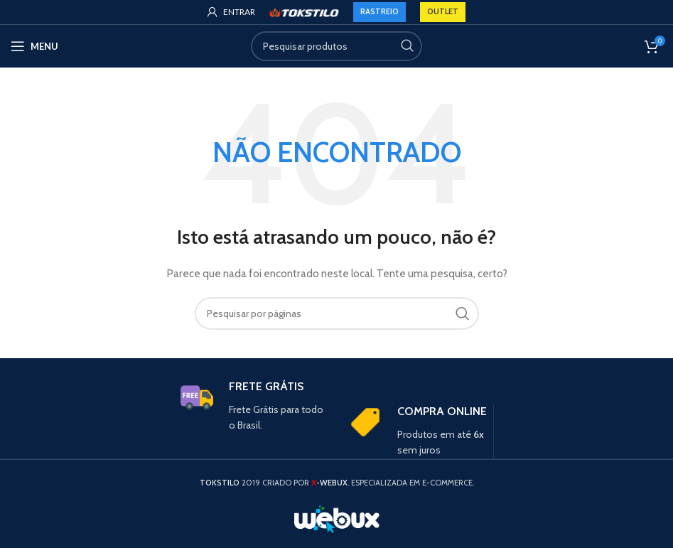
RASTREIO (379, 11)
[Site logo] (304, 11)
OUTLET (442, 11)
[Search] (336, 46)
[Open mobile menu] (34, 46)
